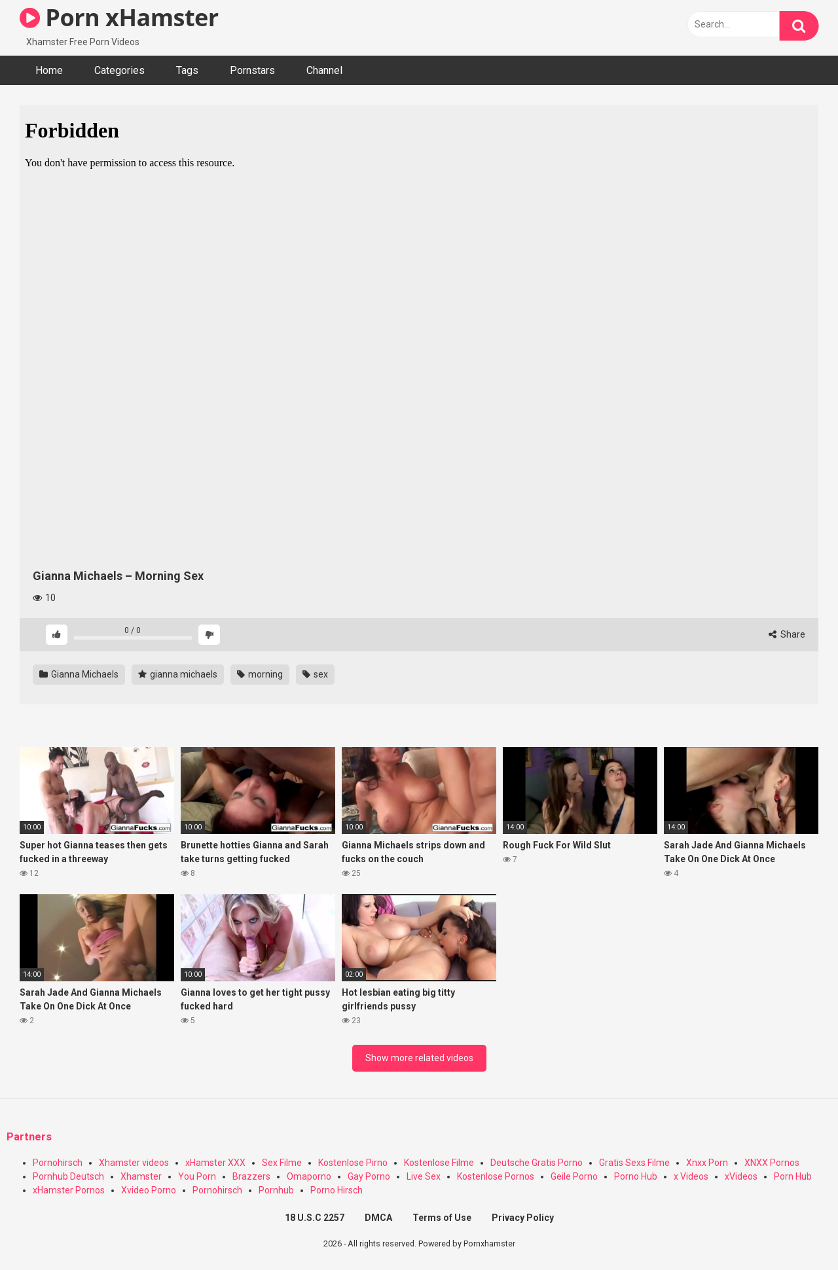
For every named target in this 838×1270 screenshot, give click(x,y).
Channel (324, 70)
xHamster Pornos (69, 1190)
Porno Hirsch (336, 1190)
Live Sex (424, 1176)
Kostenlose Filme (439, 1162)
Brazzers (251, 1176)
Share (787, 634)
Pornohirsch (57, 1162)
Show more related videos (419, 1058)
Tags (187, 70)
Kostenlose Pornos (495, 1176)
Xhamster (141, 1176)
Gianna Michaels (78, 674)
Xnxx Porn (707, 1162)
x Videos (691, 1176)
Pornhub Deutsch (68, 1176)
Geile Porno (574, 1176)
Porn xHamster (119, 17)
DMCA (378, 1217)
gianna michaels (177, 674)
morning (260, 674)
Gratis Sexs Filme (634, 1162)
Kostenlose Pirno (353, 1162)
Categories (119, 70)
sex (315, 674)
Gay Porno (369, 1176)
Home (49, 70)
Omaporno (309, 1176)
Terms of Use (441, 1217)
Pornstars (252, 70)
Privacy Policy (523, 1217)
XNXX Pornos (771, 1162)
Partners (29, 1137)
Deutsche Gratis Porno (536, 1162)
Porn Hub (793, 1176)
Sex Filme (282, 1162)
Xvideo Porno (148, 1190)
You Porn (197, 1176)
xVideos (741, 1176)
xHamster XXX (215, 1162)
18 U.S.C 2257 (314, 1217)
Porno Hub (635, 1176)
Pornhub (276, 1190)
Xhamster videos (134, 1162)
